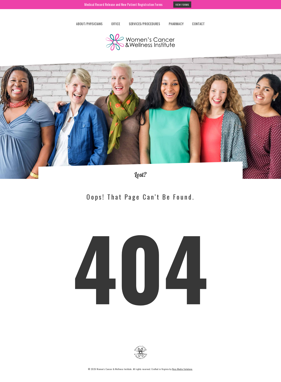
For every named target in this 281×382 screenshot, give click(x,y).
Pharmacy (176, 23)
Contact (198, 23)
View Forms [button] (182, 4)
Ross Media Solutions (182, 369)
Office (115, 23)
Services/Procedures (144, 23)
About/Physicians (89, 23)
